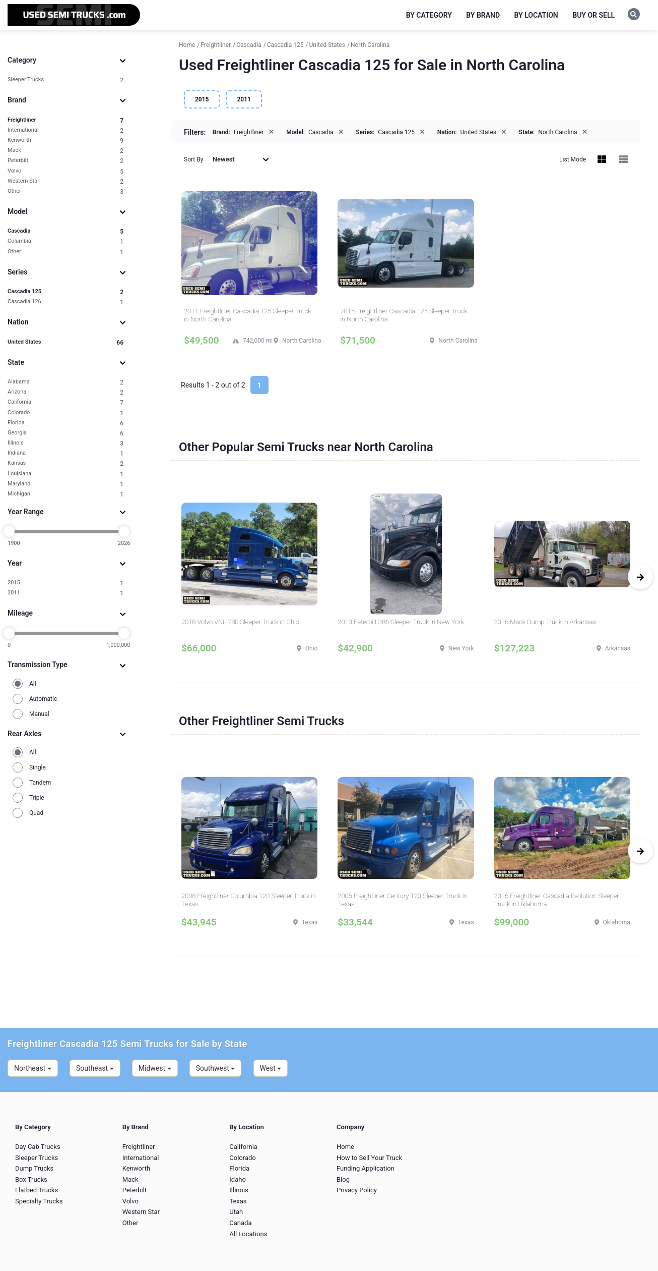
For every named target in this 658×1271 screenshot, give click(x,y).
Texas (237, 1201)
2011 (65, 593)
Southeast (95, 1068)
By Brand (483, 15)
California (65, 402)
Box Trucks (31, 1179)
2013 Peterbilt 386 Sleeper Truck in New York (401, 622)
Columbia (65, 241)
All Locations (248, 1234)
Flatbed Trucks (36, 1190)
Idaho (237, 1179)
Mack (65, 150)
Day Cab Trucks (37, 1146)
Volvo (65, 171)
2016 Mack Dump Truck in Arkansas (545, 622)
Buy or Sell (593, 15)
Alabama (65, 382)
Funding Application (365, 1168)
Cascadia (65, 231)
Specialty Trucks (38, 1201)
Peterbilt (65, 160)
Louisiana (65, 474)
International (65, 130)
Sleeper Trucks (65, 80)
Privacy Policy (357, 1190)
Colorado (65, 413)
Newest (241, 159)
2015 (65, 583)
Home (345, 1146)
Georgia (65, 433)
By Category (429, 15)
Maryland (65, 484)
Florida (65, 423)
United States (65, 342)
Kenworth (65, 140)
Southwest (215, 1068)
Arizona (65, 392)
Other (65, 191)
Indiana (65, 453)
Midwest (155, 1068)
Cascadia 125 (65, 292)
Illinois (65, 443)
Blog (343, 1179)
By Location (536, 15)
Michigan (65, 494)
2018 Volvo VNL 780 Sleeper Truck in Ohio (240, 622)
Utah (236, 1211)
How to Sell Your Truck (369, 1158)
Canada (240, 1223)
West (271, 1068)
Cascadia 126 (65, 302)
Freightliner (65, 120)
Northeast (32, 1068)
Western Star (65, 181)
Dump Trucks (34, 1168)
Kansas (65, 463)
